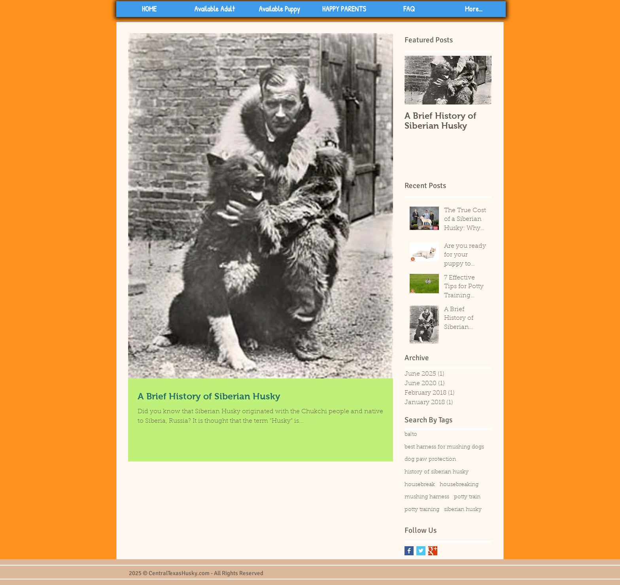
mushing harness (427, 497)
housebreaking (459, 485)
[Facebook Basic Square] (409, 550)
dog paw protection (430, 459)
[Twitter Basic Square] (420, 550)
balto (411, 434)
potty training (422, 510)
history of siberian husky (437, 472)
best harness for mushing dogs (444, 447)
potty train (467, 497)
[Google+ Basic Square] (432, 550)
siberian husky (463, 510)
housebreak (420, 485)
